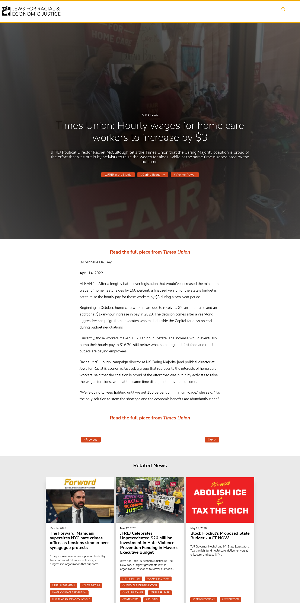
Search (282, 11)
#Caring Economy (153, 174)
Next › (212, 439)
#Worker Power (184, 174)
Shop (266, 11)
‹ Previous (91, 439)
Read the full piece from (136, 252)
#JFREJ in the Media (118, 174)
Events (146, 11)
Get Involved (227, 11)
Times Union (176, 252)
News (206, 11)
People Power (184, 11)
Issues (162, 11)
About (129, 11)
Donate (249, 11)
